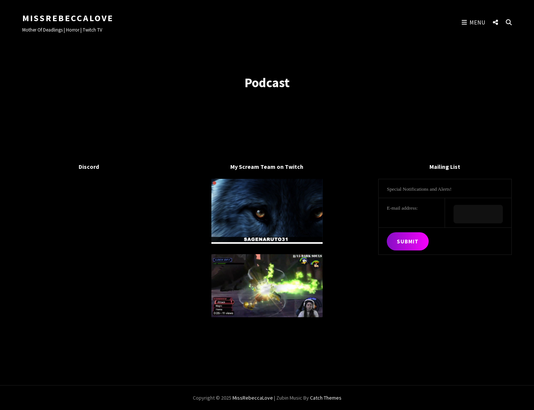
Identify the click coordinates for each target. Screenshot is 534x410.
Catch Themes (326, 397)
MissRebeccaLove (67, 18)
